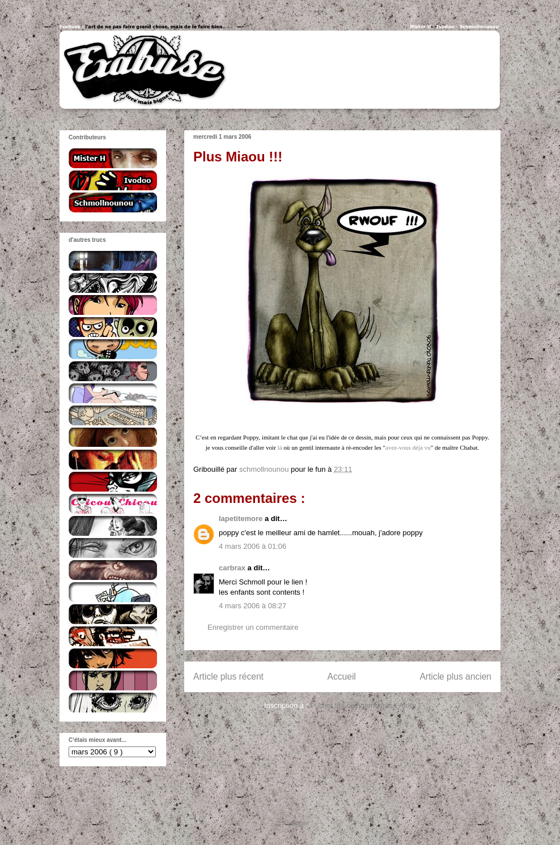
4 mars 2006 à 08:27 (252, 605)
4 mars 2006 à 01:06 (252, 546)
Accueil (342, 676)
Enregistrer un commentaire (252, 627)
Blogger (297, 822)
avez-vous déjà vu (408, 447)
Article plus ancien (455, 676)
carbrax (233, 568)
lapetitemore (242, 518)
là (280, 447)
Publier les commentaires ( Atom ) (365, 705)
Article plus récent (228, 676)
